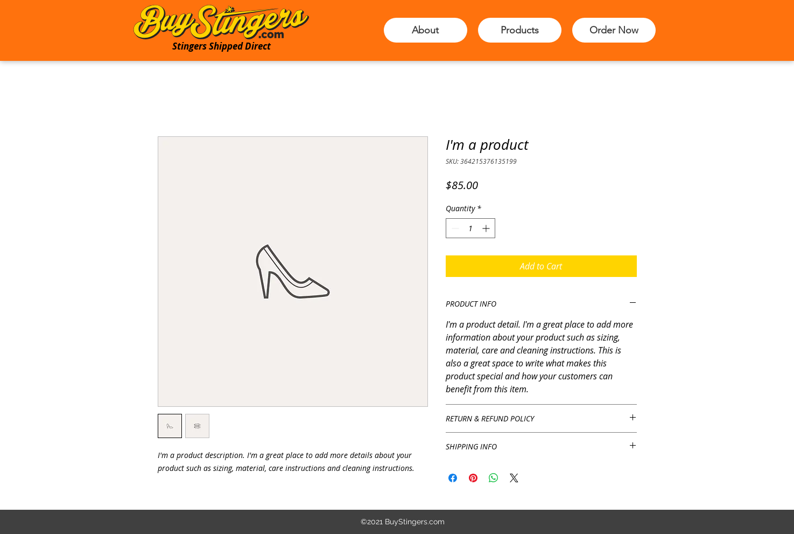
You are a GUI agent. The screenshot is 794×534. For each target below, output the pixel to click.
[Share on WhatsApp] (493, 477)
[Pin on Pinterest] (473, 477)
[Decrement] (454, 228)
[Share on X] (514, 477)
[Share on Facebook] (452, 477)
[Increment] (487, 228)
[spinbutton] (470, 228)
